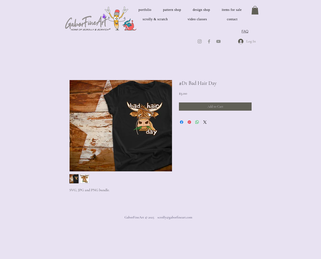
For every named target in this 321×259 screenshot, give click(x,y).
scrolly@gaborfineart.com (174, 217)
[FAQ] (244, 31)
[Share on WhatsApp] (197, 122)
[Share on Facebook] (181, 122)
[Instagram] (199, 41)
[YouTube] (218, 41)
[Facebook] (209, 41)
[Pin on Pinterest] (189, 122)
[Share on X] (204, 122)
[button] (255, 10)
